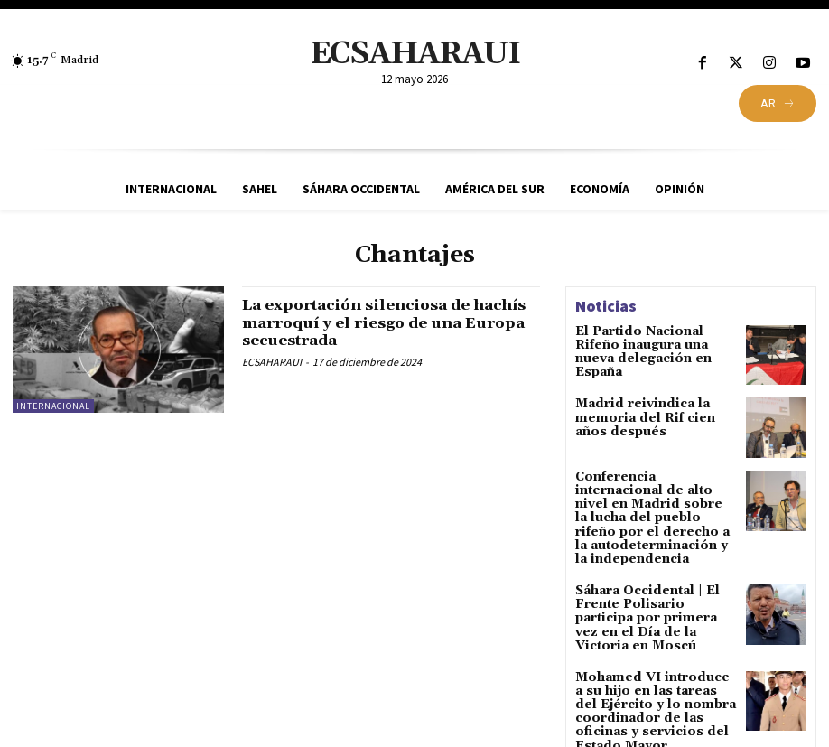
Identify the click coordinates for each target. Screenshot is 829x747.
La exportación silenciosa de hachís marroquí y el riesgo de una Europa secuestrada (375, 322)
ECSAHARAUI (272, 362)
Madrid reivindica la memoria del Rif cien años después (650, 416)
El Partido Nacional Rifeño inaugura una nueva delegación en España (652, 343)
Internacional (53, 406)
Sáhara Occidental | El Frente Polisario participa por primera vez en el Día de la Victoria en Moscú (655, 587)
